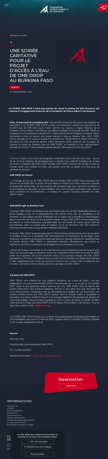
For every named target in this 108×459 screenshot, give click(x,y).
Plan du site (13, 395)
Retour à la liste (18, 30)
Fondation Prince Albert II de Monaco (54, 10)
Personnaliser (37, 454)
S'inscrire (72, 375)
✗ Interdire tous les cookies (37, 447)
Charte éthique (15, 405)
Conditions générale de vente (21, 409)
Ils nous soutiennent (17, 412)
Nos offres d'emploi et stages (21, 414)
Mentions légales (15, 400)
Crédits (11, 398)
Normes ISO (13, 402)
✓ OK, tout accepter (38, 441)
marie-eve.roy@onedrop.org (47, 350)
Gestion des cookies (17, 407)
